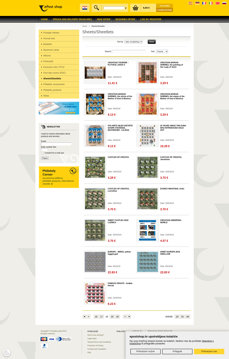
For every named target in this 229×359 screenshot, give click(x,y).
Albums (47, 55)
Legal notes (92, 338)
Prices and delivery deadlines (72, 19)
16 (96, 316)
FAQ (89, 352)
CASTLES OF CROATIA (118, 157)
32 (182, 316)
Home (44, 19)
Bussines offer (125, 19)
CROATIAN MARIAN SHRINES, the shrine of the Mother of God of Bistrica (120, 96)
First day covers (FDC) (54, 73)
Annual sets (49, 38)
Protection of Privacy (95, 345)
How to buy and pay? (95, 335)
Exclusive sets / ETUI (53, 67)
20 (117, 316)
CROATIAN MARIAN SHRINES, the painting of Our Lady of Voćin (171, 64)
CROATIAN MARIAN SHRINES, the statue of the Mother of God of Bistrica (172, 96)
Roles (46, 95)
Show (151, 42)
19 (112, 316)
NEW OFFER (103, 19)
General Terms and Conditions (99, 342)
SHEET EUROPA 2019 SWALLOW (170, 253)
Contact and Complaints (96, 349)
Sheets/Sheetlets (52, 78)
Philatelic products (52, 90)
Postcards (48, 61)
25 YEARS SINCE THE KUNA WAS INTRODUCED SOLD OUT (173, 128)
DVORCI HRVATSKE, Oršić (172, 189)
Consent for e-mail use (54, 153)
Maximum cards (51, 50)
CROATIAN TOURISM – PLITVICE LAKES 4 (118, 63)
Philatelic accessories (54, 84)
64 (188, 316)
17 (101, 316)
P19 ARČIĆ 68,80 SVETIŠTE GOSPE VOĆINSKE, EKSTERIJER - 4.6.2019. (120, 128)
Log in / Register (150, 19)
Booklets (47, 44)
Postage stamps (51, 32)
